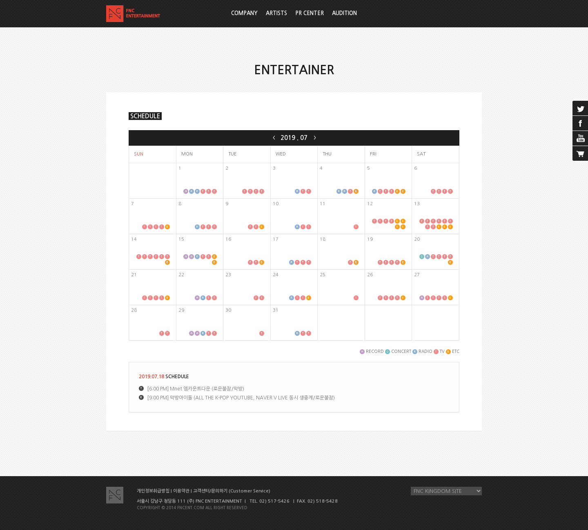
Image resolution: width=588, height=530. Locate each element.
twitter (580, 108)
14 (134, 239)
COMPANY (244, 13)
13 (417, 204)
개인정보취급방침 (153, 491)
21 (134, 275)
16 (228, 239)
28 (134, 310)
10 (275, 204)
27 (417, 275)
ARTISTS (276, 13)
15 (181, 239)
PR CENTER (309, 13)
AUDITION (344, 13)
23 (228, 275)
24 (275, 275)
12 (370, 204)
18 (322, 239)
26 (370, 275)
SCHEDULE (145, 116)
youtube (580, 138)
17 (275, 239)
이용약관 (181, 491)
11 (322, 204)
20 (417, 239)
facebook (580, 123)
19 (370, 239)
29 (181, 310)
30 (228, 310)
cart (580, 153)
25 (322, 275)
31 (275, 310)
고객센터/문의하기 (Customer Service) (231, 491)
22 (181, 275)
